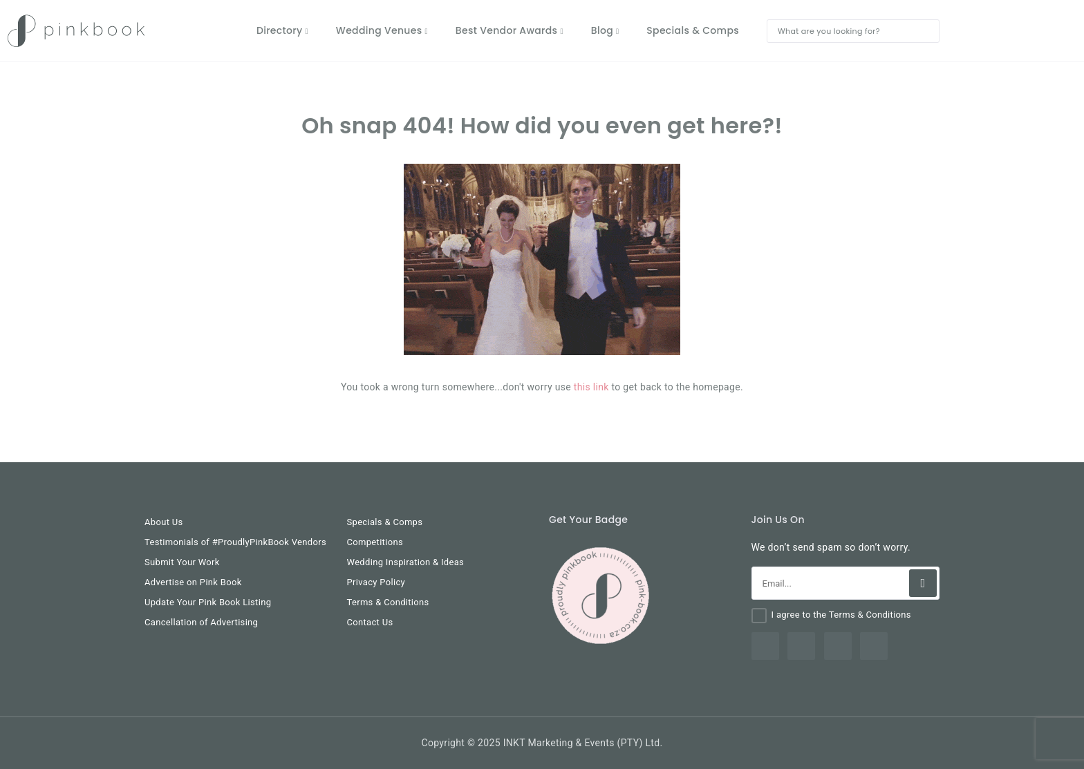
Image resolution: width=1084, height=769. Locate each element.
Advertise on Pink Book (193, 582)
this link (591, 386)
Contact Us (370, 622)
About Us (163, 522)
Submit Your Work (182, 562)
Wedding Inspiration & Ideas (406, 562)
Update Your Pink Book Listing (207, 602)
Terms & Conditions (388, 602)
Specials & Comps (385, 522)
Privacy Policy (376, 582)
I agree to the (841, 614)
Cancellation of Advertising (201, 622)
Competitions (375, 542)
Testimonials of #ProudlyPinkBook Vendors (235, 542)
